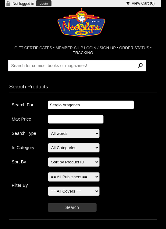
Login (44, 3)
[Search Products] (77, 65)
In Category (23, 147)
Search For (22, 104)
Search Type (24, 133)
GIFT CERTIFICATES (33, 48)
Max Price (21, 119)
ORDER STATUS (134, 48)
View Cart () (140, 3)
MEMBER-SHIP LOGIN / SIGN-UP (86, 48)
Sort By (19, 161)
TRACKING (83, 52)
